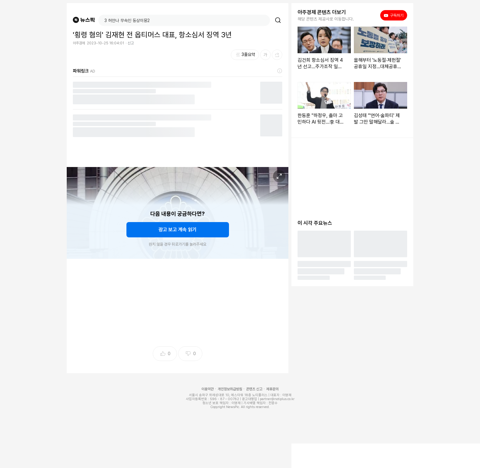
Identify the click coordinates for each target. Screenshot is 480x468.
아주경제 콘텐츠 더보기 (322, 12)
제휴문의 (272, 389)
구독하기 (393, 15)
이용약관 (207, 389)
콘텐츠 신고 (254, 389)
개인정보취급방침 (230, 389)
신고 (131, 43)
